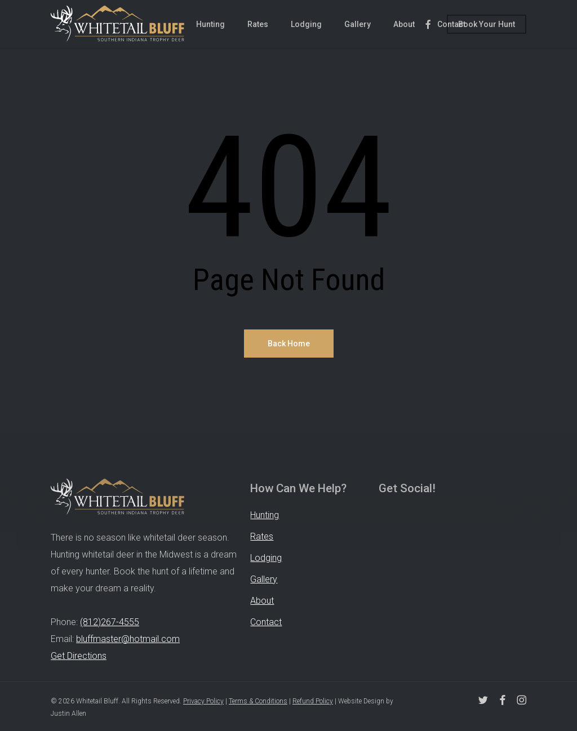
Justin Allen (68, 713)
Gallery (263, 579)
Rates (261, 536)
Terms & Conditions (258, 701)
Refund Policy (312, 701)
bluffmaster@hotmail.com (128, 639)
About (262, 600)
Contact (266, 622)
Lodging (266, 557)
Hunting (264, 515)
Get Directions (78, 655)
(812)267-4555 (109, 622)
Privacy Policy (203, 701)
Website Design (361, 701)
